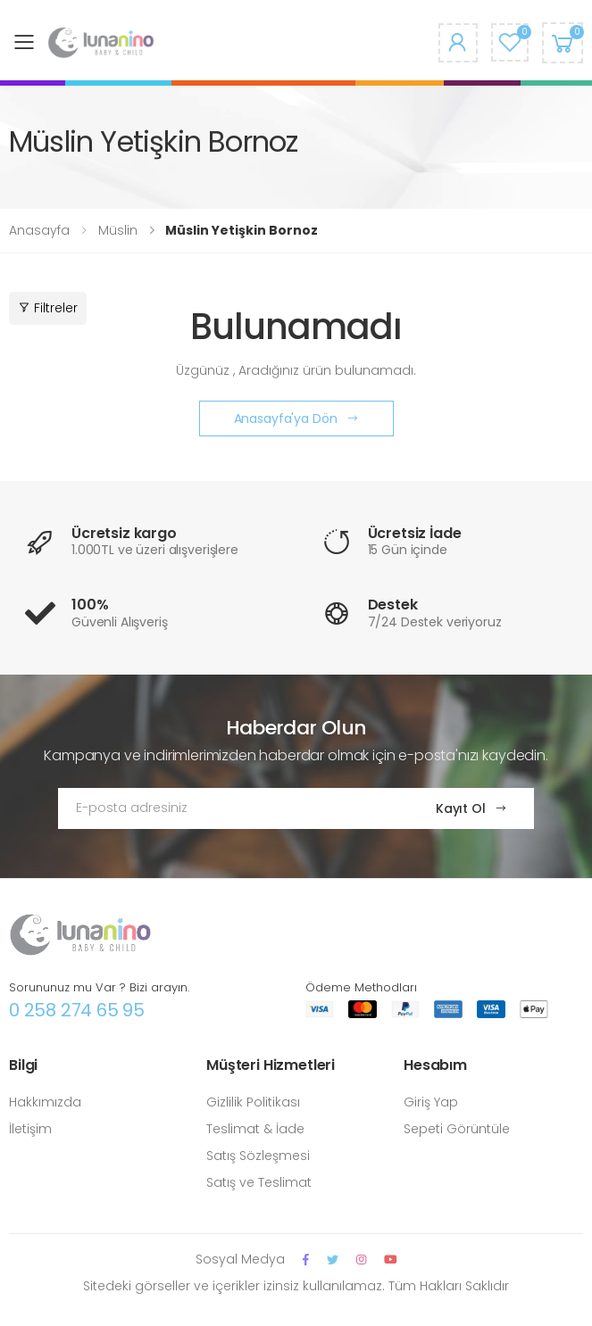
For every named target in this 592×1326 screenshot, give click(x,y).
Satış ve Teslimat (259, 1182)
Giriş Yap (431, 1102)
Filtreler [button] (48, 308)
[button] (562, 42)
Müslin (118, 230)
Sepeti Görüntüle (457, 1129)
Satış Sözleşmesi (258, 1155)
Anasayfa (39, 230)
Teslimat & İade (255, 1129)
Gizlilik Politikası (253, 1102)
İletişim (30, 1129)
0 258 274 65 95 (77, 1010)
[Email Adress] (229, 808)
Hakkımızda (45, 1102)
